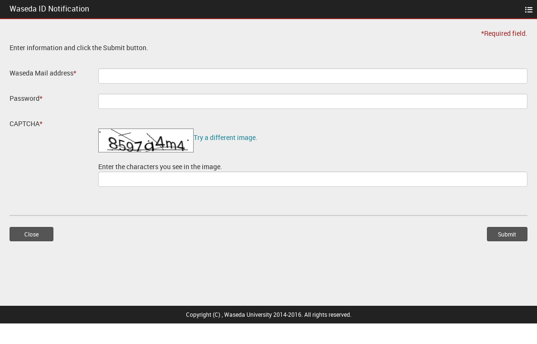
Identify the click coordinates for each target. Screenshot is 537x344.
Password (26, 98)
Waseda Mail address (43, 72)
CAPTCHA (26, 123)
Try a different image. (226, 137)
